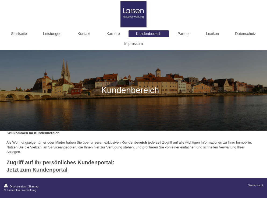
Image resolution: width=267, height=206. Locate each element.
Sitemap (33, 186)
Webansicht (255, 185)
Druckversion (15, 186)
